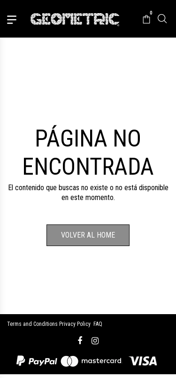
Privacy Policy (75, 324)
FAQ (97, 324)
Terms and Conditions (32, 324)
